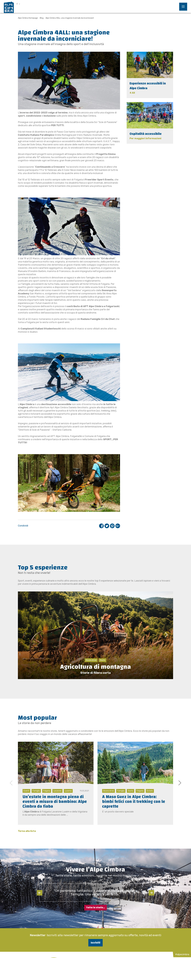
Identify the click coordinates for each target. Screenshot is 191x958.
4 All (132, 92)
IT (17, 4)
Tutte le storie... (95, 907)
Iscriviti (95, 942)
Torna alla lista (27, 831)
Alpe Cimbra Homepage (28, 18)
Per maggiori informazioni (145, 138)
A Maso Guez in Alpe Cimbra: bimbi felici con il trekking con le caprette (133, 801)
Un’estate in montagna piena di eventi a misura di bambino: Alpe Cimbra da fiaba (55, 801)
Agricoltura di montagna (95, 667)
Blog (42, 18)
